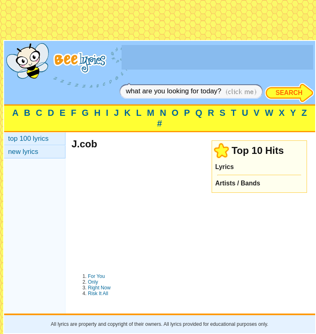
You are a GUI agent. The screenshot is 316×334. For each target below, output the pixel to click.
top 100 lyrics (28, 138)
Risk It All (98, 293)
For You (96, 276)
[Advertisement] (158, 21)
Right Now (99, 288)
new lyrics (23, 152)
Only (93, 282)
